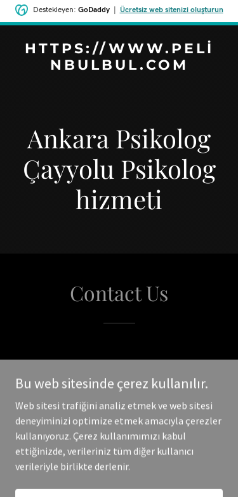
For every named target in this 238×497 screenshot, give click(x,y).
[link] (119, 66)
